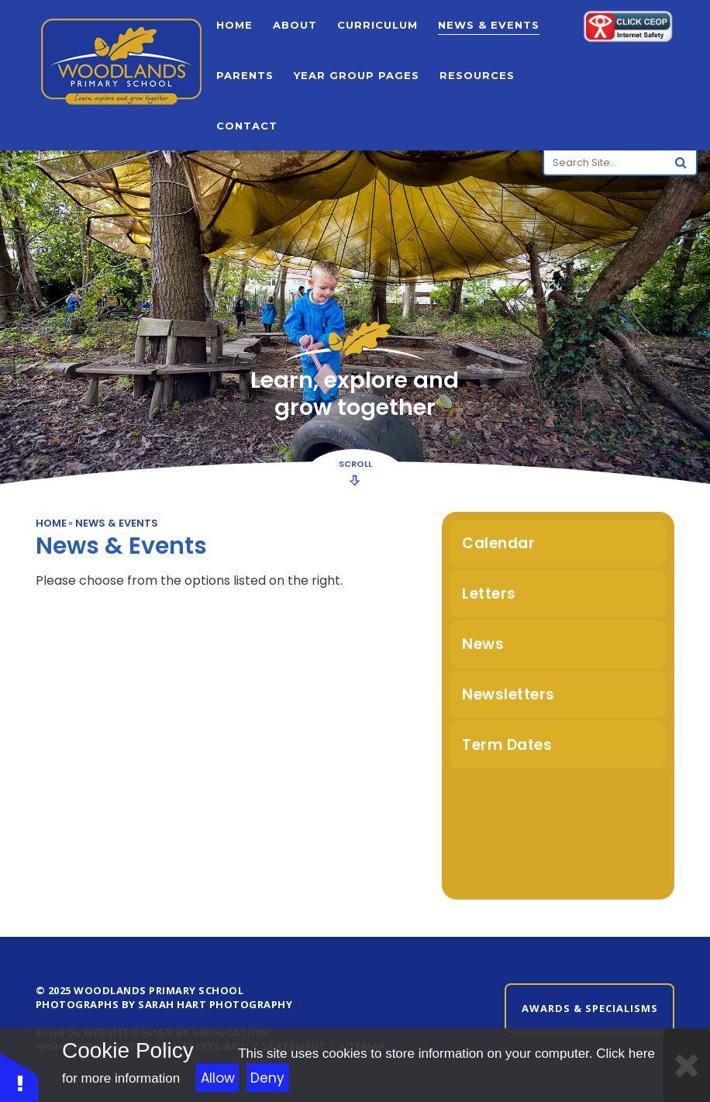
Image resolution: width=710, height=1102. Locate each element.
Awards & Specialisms (590, 1008)
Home (51, 523)
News (483, 644)
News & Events (116, 523)
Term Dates (507, 744)
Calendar (498, 543)
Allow (218, 1078)
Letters (489, 593)
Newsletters (508, 694)
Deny (267, 1078)
